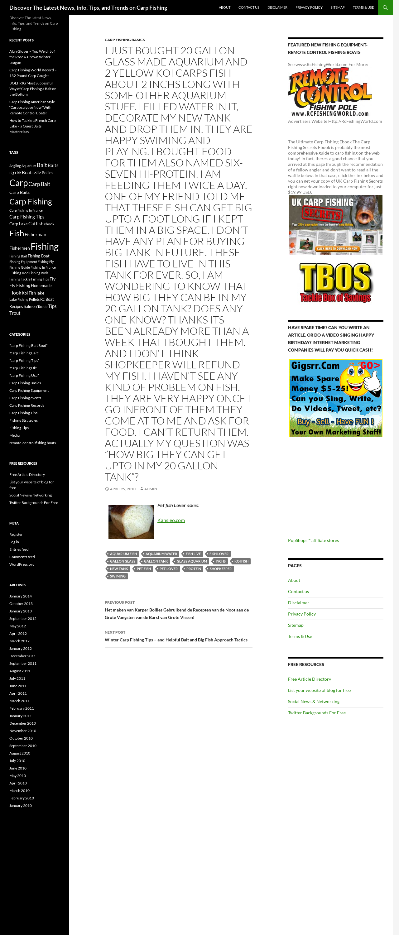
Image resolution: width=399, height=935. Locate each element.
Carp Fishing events (25, 398)
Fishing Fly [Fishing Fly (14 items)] (46, 262)
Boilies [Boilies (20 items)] (47, 172)
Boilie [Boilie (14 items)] (36, 173)
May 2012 (17, 626)
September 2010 (22, 745)
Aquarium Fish (123, 554)
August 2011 (19, 671)
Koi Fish (241, 561)
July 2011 (17, 678)
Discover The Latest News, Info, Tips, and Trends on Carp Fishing (88, 7)
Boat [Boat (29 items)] (27, 172)
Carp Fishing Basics (125, 39)
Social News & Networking (313, 701)
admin (150, 489)
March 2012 (19, 641)
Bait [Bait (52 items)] (42, 164)
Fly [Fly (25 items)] (52, 278)
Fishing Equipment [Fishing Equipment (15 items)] (23, 262)
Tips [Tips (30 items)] (52, 306)
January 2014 (20, 596)
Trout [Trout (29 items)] (15, 313)
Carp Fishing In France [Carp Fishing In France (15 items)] (26, 210)
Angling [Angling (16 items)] (15, 166)
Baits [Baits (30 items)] (53, 165)
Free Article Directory (309, 679)
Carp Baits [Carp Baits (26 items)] (19, 192)
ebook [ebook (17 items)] (49, 224)
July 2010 (17, 760)
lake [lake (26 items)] (40, 292)
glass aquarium (192, 561)
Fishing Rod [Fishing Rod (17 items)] (19, 273)
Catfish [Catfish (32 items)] (35, 223)
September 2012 (22, 618)
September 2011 (22, 663)
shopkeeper (221, 569)
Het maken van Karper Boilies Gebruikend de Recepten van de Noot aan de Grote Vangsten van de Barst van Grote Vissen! (178, 609)
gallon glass (122, 561)
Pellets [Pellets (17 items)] (34, 299)
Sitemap (338, 7)
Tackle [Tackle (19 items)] (42, 306)
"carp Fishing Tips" (24, 360)
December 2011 (22, 656)
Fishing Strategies (23, 420)
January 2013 (20, 611)
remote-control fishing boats (32, 442)
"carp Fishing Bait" (24, 353)
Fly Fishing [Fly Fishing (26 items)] (19, 285)
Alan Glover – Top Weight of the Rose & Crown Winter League (32, 57)
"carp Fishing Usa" (24, 375)
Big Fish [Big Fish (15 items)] (15, 173)
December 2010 (22, 723)
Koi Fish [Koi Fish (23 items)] (29, 292)
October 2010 (21, 738)
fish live (193, 554)
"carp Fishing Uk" (23, 368)
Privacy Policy (309, 7)
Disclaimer (277, 7)
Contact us (248, 7)
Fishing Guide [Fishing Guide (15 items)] (19, 267)
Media (14, 435)
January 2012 (20, 648)
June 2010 (17, 768)
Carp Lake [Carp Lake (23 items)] (18, 223)
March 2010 (19, 790)
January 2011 (20, 715)
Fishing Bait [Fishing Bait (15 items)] (18, 256)
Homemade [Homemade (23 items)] (41, 285)
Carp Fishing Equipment (29, 390)
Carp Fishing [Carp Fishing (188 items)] (30, 201)
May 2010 (17, 775)
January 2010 (20, 805)
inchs (221, 561)
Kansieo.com (171, 520)
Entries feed (19, 549)
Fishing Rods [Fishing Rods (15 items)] (38, 273)
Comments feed (22, 556)
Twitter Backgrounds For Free (317, 712)
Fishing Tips (19, 427)
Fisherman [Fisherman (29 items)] (35, 234)
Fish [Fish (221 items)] (16, 233)
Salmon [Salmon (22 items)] (30, 306)
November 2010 (22, 730)
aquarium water (161, 554)
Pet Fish (144, 569)
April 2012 (18, 633)
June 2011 (17, 685)
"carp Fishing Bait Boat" (28, 345)
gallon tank (156, 561)
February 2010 (21, 798)
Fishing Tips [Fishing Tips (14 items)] (40, 279)
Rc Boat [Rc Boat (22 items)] (47, 299)
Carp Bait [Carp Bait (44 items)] (39, 184)
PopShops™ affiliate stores (313, 540)
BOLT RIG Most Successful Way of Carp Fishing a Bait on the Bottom (32, 89)
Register (16, 534)
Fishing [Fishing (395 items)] (45, 246)
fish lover (218, 554)
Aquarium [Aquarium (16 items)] (29, 166)
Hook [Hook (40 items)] (15, 292)
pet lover (169, 569)
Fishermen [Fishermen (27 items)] (19, 248)
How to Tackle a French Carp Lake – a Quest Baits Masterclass (32, 126)
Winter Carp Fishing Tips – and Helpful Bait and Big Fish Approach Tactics (178, 635)
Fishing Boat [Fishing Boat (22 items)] (39, 255)
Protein (193, 569)
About (224, 7)
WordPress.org (21, 564)
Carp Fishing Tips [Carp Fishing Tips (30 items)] (27, 216)
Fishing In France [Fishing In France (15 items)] (43, 267)
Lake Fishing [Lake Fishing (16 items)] (18, 299)
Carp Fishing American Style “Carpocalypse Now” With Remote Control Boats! (32, 107)
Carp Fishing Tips (23, 412)
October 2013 (21, 603)
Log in (14, 541)
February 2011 (21, 708)
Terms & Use (363, 7)
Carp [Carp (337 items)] (18, 182)
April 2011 (18, 693)
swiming (118, 576)
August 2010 (19, 753)
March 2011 (19, 700)
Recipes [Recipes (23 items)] (16, 306)
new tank (119, 569)
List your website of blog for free (319, 690)
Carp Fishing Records (26, 405)
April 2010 (18, 783)
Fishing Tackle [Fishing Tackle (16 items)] (20, 279)
